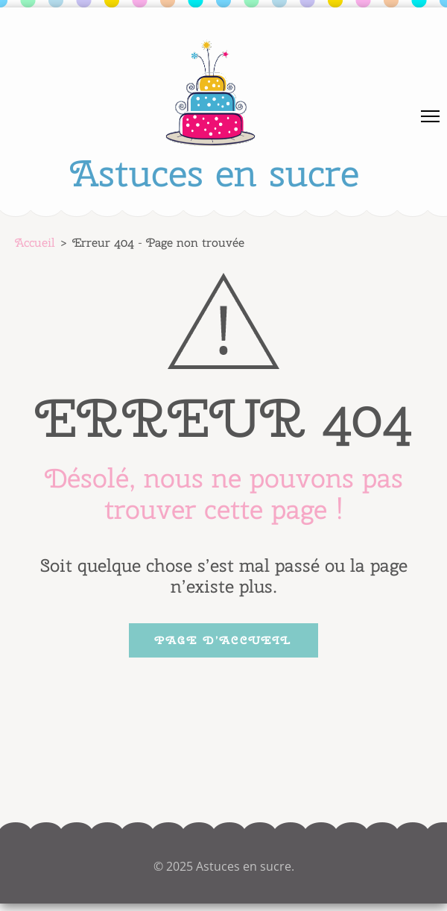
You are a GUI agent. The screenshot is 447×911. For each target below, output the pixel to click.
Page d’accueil (223, 640)
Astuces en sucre (214, 173)
